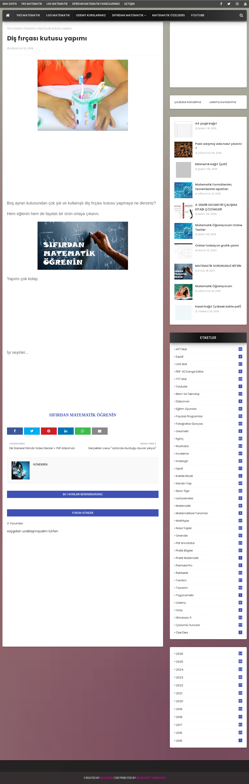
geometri (209, 431)
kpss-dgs (209, 491)
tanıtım (209, 580)
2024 (209, 669)
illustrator (209, 446)
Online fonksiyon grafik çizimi (217, 245)
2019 (209, 709)
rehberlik (209, 573)
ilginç (209, 439)
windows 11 (209, 618)
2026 (209, 654)
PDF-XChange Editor (209, 371)
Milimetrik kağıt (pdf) (211, 164)
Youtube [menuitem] (197, 15)
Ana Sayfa (14, 28)
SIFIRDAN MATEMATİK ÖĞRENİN (82, 415)
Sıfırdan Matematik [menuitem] (127, 15)
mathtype (209, 521)
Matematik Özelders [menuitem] (168, 15)
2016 (209, 733)
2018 (209, 717)
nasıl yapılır (209, 528)
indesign (209, 461)
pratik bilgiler (209, 550)
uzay (209, 610)
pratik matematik (209, 558)
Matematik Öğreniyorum (213, 286)
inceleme (209, 453)
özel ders (209, 632)
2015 (209, 741)
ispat (209, 469)
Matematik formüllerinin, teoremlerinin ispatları (213, 186)
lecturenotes (209, 498)
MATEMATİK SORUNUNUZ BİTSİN (218, 266)
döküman (209, 401)
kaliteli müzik (209, 476)
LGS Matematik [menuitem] (58, 15)
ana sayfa (9, 4)
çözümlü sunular (209, 625)
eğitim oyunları (209, 409)
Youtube (209, 386)
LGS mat (209, 364)
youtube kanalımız (187, 102)
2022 (209, 685)
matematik (209, 506)
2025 (209, 662)
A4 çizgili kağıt (206, 123)
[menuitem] (8, 15)
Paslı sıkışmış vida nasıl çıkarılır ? (218, 146)
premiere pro (209, 565)
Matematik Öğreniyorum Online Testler (218, 227)
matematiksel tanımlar (209, 513)
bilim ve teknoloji (209, 394)
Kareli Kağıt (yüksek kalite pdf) (218, 306)
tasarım (30, 28)
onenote (209, 536)
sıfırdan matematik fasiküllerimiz (96, 4)
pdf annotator (209, 543)
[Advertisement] (83, 163)
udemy (209, 603)
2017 (209, 725)
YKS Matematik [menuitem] (28, 15)
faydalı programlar (209, 416)
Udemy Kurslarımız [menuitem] (91, 15)
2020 (209, 701)
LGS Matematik (57, 4)
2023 (209, 677)
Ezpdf (209, 357)
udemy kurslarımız (222, 102)
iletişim (129, 4)
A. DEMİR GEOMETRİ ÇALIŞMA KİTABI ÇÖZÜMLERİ (216, 207)
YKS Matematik (31, 4)
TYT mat (209, 379)
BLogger (106, 778)
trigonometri (209, 595)
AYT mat (209, 349)
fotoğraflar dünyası (209, 424)
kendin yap (209, 483)
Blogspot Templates (151, 778)
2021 (209, 693)
